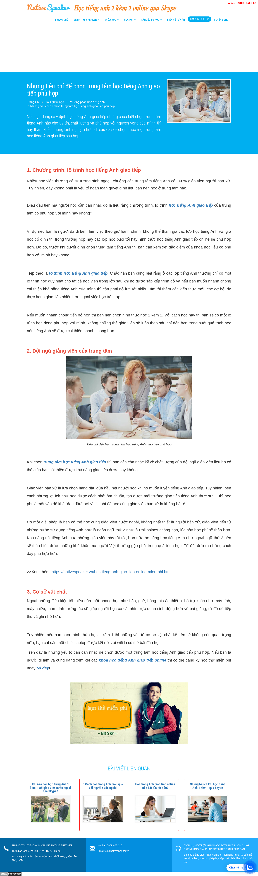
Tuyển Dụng (221, 19)
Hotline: (241, 3)
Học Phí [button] (130, 19)
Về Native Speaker (86, 19)
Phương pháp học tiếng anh (87, 102)
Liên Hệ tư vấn (176, 19)
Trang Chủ (61, 19)
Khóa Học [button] (111, 19)
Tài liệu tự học (55, 102)
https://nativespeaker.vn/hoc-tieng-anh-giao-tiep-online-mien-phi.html (111, 572)
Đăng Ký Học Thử (199, 19)
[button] (50, 787)
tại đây (43, 668)
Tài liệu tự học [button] (151, 19)
